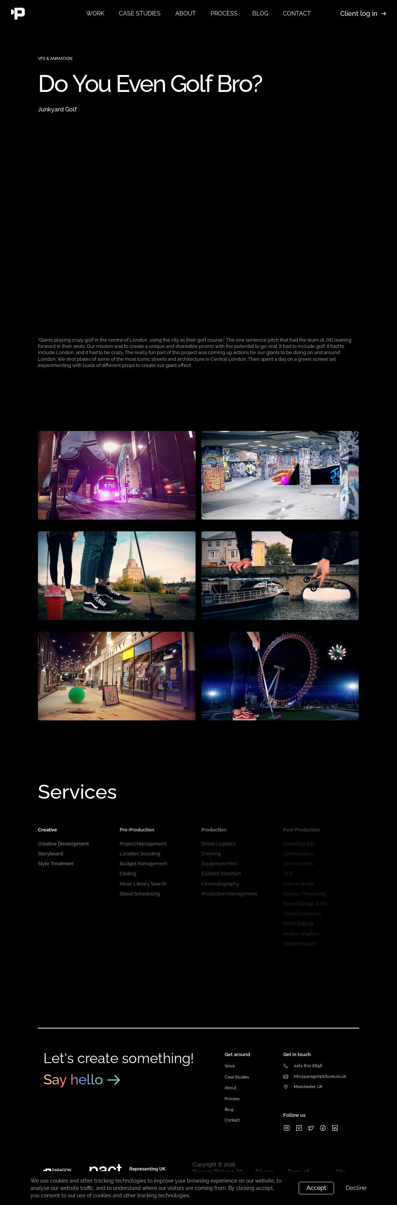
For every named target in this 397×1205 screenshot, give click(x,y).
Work (95, 13)
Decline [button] (356, 1187)
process (224, 13)
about (185, 13)
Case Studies (237, 1077)
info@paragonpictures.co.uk (320, 1076)
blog (260, 13)
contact (297, 13)
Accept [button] (316, 1187)
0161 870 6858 (308, 1065)
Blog (229, 1109)
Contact (232, 1120)
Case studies (140, 13)
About (230, 1087)
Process (232, 1099)
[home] (41, 13)
